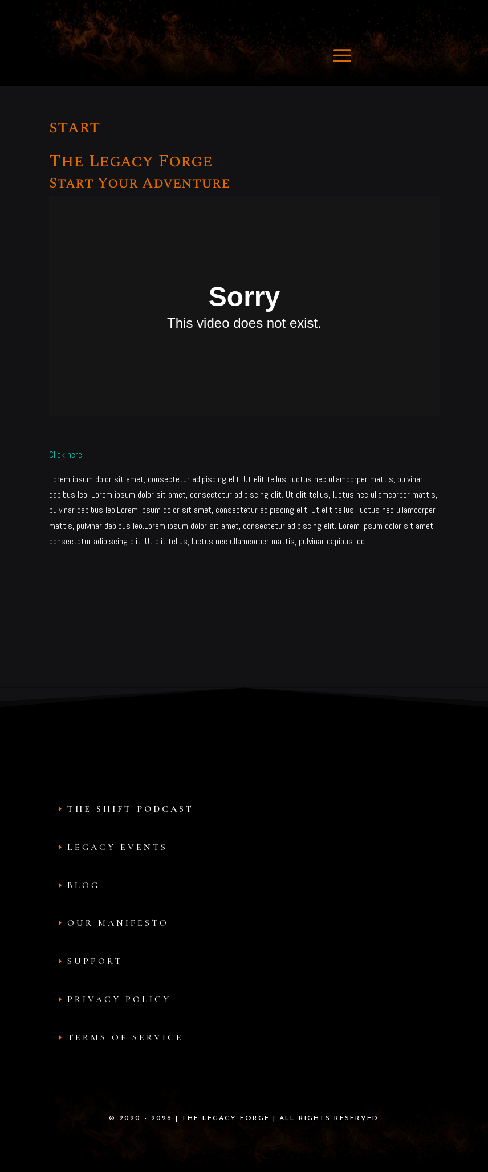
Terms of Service (125, 1037)
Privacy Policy (119, 999)
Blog (83, 885)
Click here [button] (65, 455)
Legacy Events (117, 847)
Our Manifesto (118, 923)
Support (95, 961)
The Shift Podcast (130, 809)
